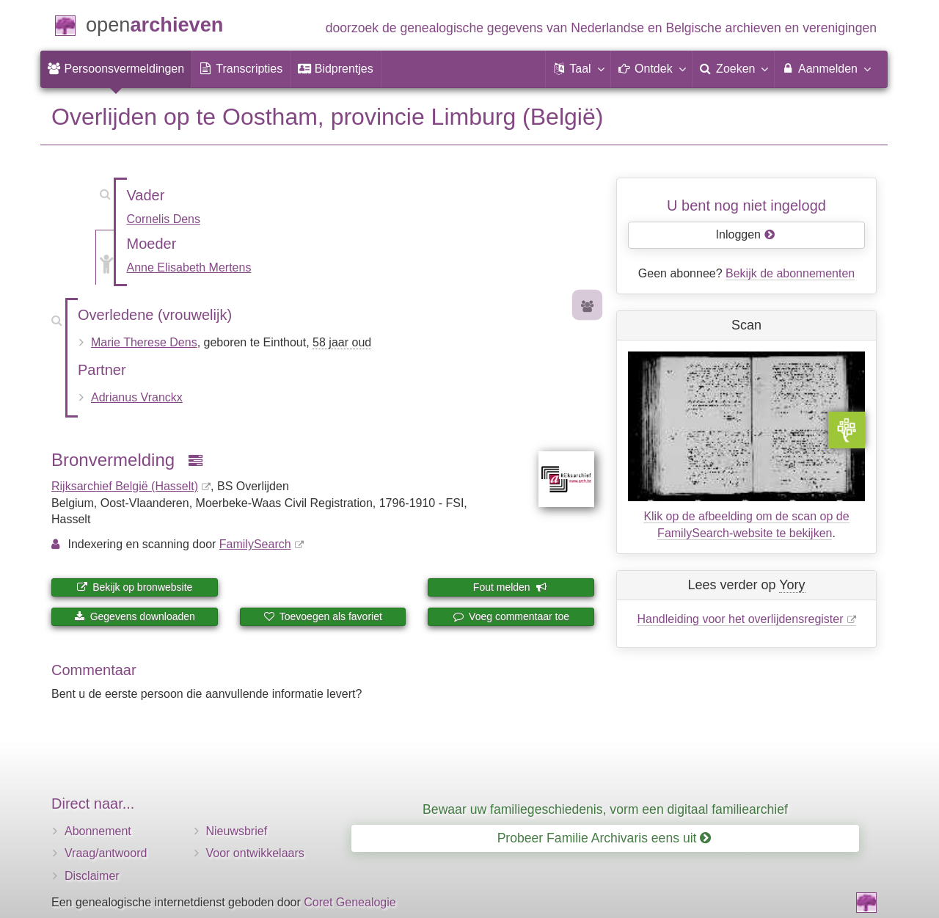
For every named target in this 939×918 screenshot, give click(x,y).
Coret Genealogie (349, 902)
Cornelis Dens (163, 219)
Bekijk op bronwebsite (134, 587)
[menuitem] (115, 69)
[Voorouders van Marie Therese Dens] (587, 307)
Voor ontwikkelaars (255, 853)
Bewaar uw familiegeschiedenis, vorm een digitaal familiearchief (605, 809)
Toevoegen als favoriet (322, 616)
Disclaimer (92, 876)
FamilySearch (255, 544)
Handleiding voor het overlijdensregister (740, 619)
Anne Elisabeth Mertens (189, 267)
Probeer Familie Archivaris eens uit (604, 838)
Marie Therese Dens (144, 342)
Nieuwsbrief (237, 831)
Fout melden (510, 587)
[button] (578, 69)
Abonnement (98, 831)
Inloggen (745, 234)
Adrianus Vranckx (137, 397)
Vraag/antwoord (106, 853)
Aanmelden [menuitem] (825, 68)
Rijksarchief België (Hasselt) (124, 486)
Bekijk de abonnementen (790, 273)
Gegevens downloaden (134, 616)
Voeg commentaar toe (511, 616)
